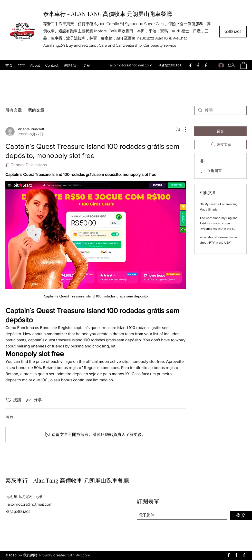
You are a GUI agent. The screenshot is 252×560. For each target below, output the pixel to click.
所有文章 (13, 110)
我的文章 (36, 110)
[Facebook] (190, 65)
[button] (243, 65)
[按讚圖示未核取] (8, 400)
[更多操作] (183, 129)
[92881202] (233, 31)
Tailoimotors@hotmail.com (130, 65)
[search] (220, 110)
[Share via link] (33, 400)
